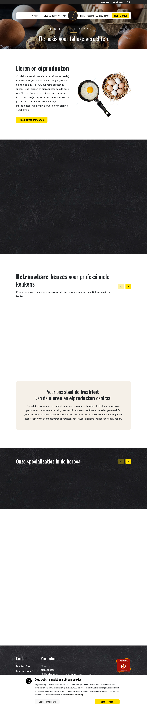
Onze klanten (50, 15)
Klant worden (120, 16)
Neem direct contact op (32, 120)
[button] (128, 286)
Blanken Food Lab (87, 15)
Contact (99, 15)
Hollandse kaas (49, 674)
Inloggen (108, 15)
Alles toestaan (107, 701)
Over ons (62, 15)
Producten (36, 15)
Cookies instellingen (47, 701)
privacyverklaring (75, 694)
